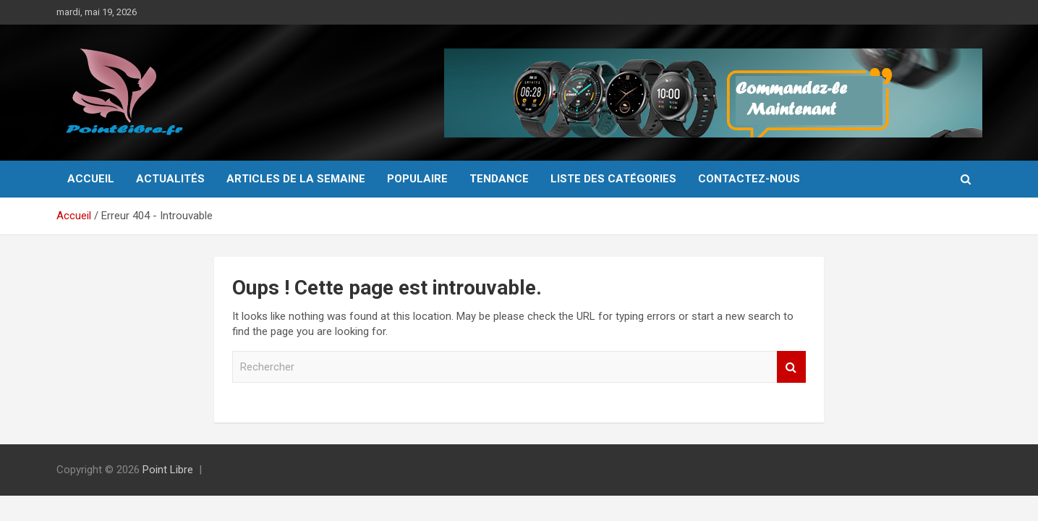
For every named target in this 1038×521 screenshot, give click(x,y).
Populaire (417, 178)
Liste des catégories (613, 178)
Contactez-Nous (749, 178)
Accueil (90, 178)
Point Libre (167, 469)
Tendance (499, 178)
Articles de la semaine (295, 178)
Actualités (170, 178)
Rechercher (791, 367)
